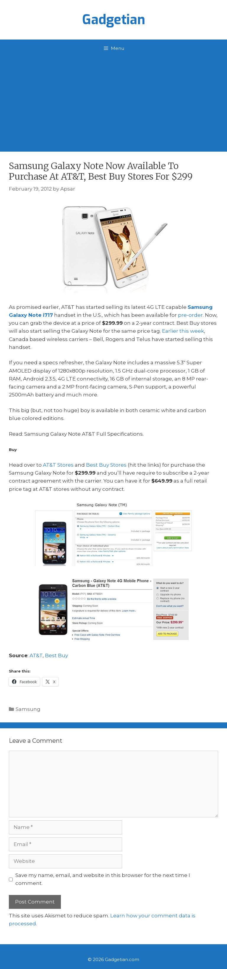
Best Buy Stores (106, 465)
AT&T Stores (58, 465)
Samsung (28, 709)
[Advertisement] (113, 101)
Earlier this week (183, 331)
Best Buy (56, 655)
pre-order (190, 315)
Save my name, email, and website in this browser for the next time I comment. (102, 879)
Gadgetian (113, 20)
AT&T (36, 655)
